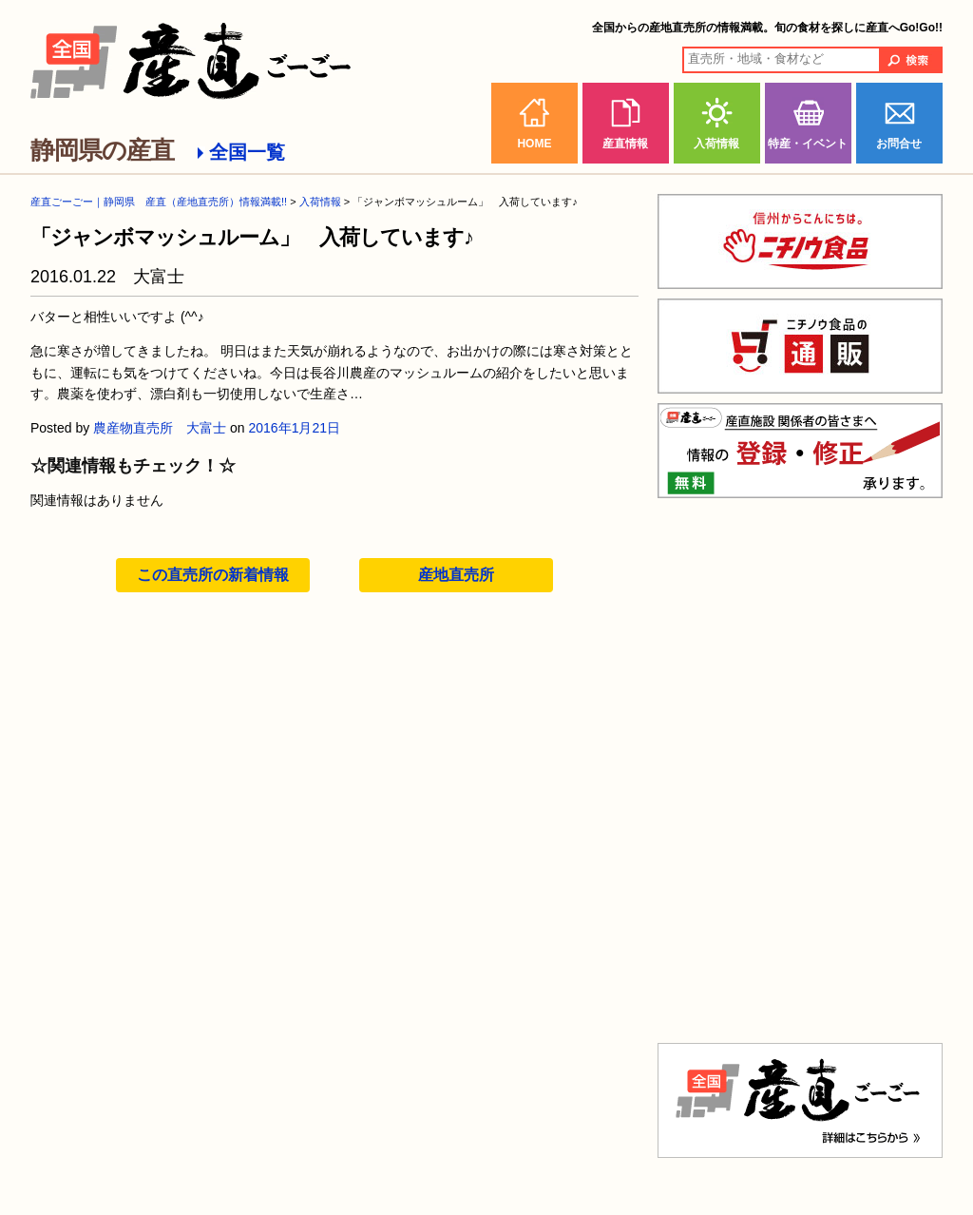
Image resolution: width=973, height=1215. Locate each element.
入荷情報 (716, 143)
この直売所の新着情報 (213, 575)
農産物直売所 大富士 (159, 427)
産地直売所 (456, 575)
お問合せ (899, 143)
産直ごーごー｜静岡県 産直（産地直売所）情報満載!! (158, 201)
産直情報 (625, 143)
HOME (534, 143)
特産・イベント (808, 143)
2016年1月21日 (295, 427)
